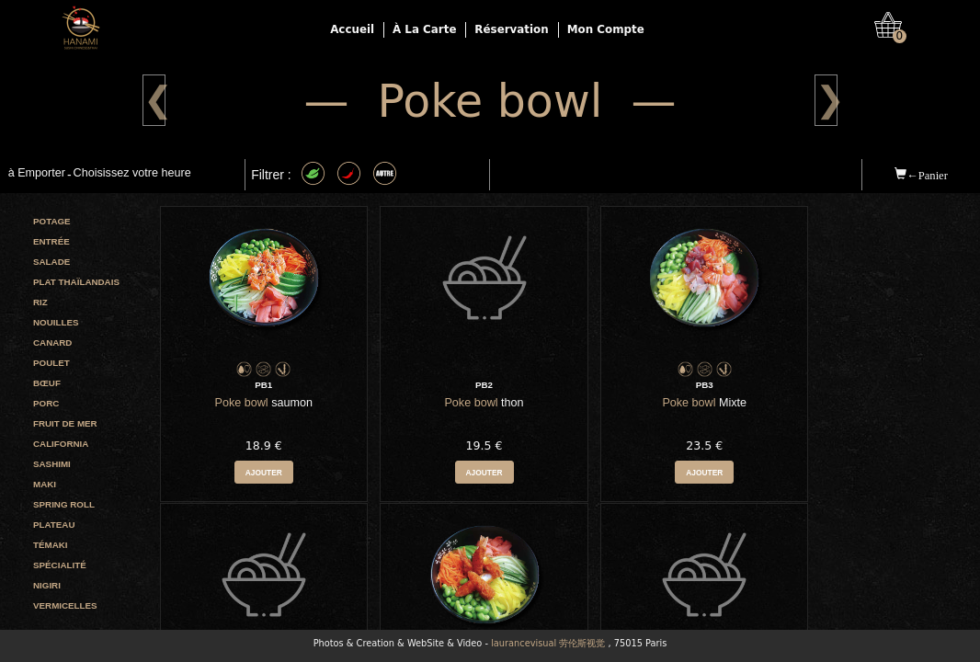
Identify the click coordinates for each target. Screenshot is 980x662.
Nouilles (56, 322)
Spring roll (64, 504)
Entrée (51, 241)
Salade (51, 262)
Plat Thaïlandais (76, 282)
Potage (52, 221)
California (60, 444)
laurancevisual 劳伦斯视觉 (548, 643)
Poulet (51, 363)
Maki (44, 484)
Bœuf (47, 383)
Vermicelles (65, 605)
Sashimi (52, 464)
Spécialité (59, 565)
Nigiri (47, 585)
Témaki (50, 545)
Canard (52, 342)
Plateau (54, 524)
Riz (40, 302)
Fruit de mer (65, 423)
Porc (46, 403)
